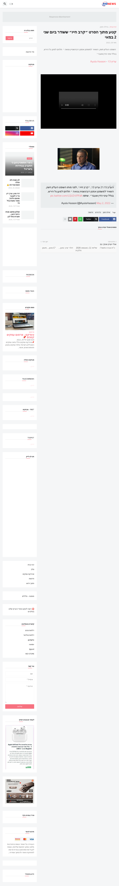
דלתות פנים (29, 630)
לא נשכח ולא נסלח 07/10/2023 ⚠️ (13, 182)
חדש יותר (111, 241)
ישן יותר (45, 241)
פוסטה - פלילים (28, 596)
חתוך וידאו (30, 583)
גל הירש (98, 212)
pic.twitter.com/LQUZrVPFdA (66, 195)
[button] (11, 4)
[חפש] (23, 38)
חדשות (90, 212)
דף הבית (113, 27)
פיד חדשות (30, 51)
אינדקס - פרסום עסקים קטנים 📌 (20, 336)
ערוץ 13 (112, 61)
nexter (31, 644)
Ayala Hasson (98, 61)
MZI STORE (30, 653)
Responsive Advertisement (59, 16)
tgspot (31, 649)
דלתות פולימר (28, 635)
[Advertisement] (17, 246)
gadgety (31, 640)
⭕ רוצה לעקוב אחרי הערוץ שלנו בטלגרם (21, 610)
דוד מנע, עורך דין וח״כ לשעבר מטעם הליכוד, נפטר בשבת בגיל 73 (13, 198)
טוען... (32, 366)
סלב (32, 569)
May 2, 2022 (103, 203)
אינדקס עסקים (28, 574)
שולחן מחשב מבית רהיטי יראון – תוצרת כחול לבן (12, 214)
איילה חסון (104, 27)
